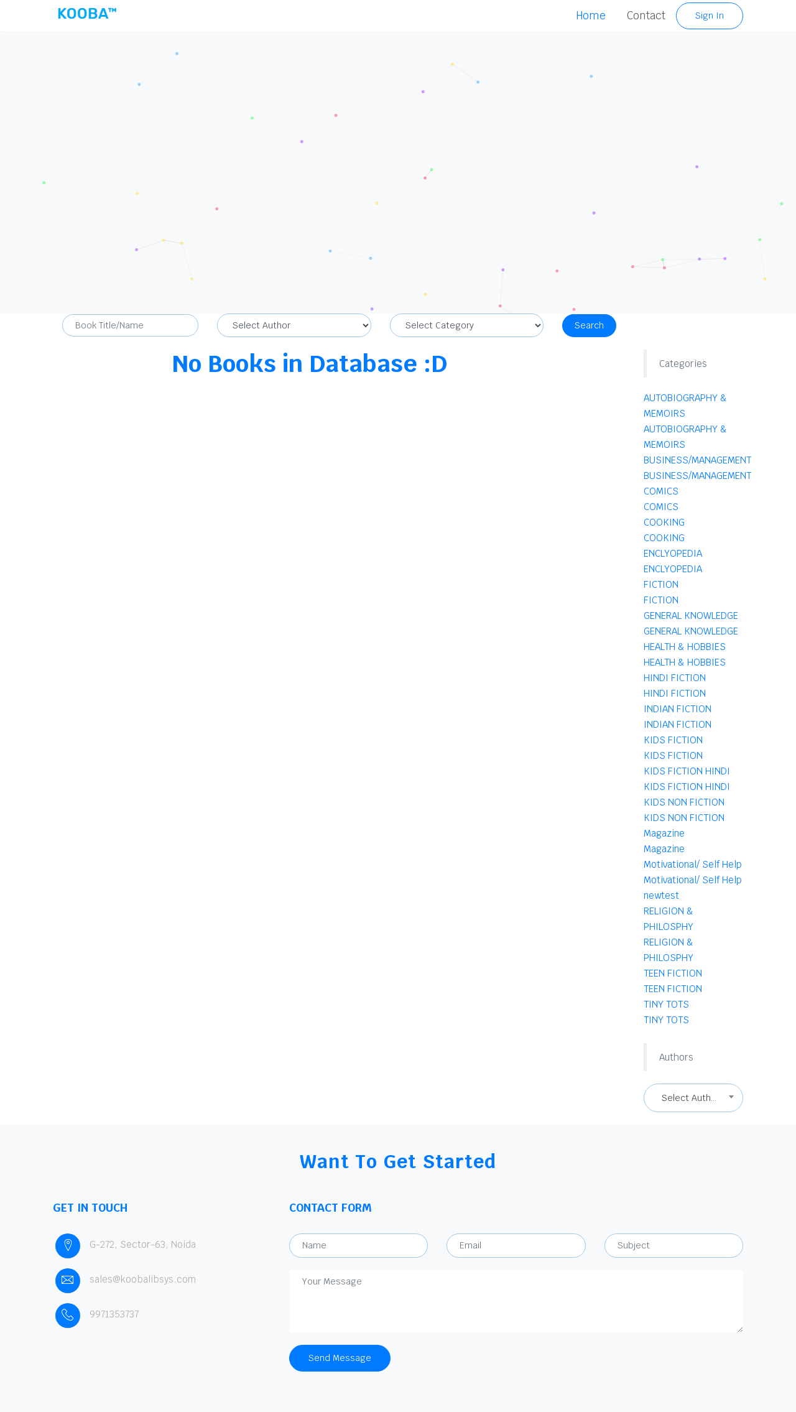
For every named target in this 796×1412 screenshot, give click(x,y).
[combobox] (693, 1098)
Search (589, 325)
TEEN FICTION (673, 973)
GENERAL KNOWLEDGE (691, 615)
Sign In (709, 15)
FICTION (661, 584)
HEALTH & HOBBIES (685, 647)
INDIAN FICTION (677, 709)
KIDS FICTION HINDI (687, 771)
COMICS (661, 491)
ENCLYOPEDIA (673, 553)
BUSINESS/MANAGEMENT (697, 460)
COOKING (664, 522)
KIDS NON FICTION (684, 802)
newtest (661, 895)
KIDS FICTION (673, 740)
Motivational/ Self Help (693, 864)
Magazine (664, 833)
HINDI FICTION (675, 678)
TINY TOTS (666, 1004)
